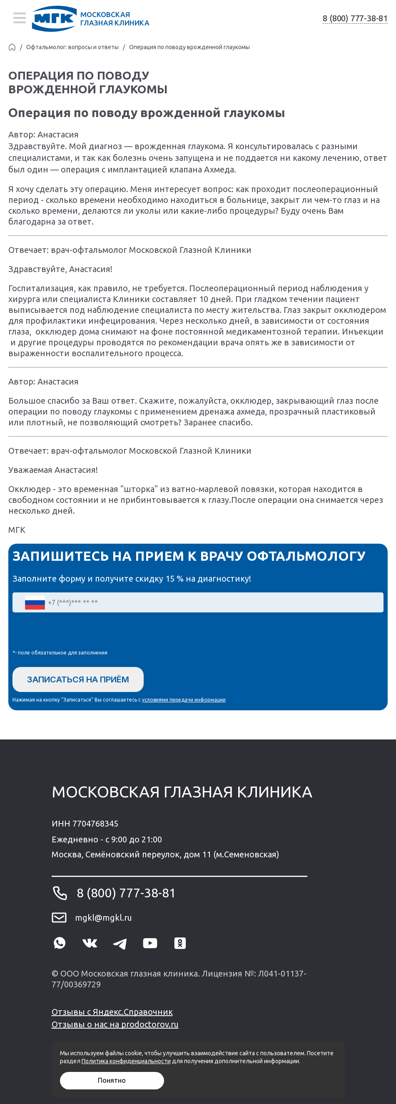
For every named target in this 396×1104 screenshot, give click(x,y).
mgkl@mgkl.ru (103, 917)
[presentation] (75, 633)
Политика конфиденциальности (126, 1061)
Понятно (112, 1080)
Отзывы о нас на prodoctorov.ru (115, 1024)
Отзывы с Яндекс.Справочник (112, 1012)
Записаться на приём (78, 679)
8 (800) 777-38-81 (355, 18)
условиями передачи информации (184, 699)
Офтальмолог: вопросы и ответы (72, 47)
